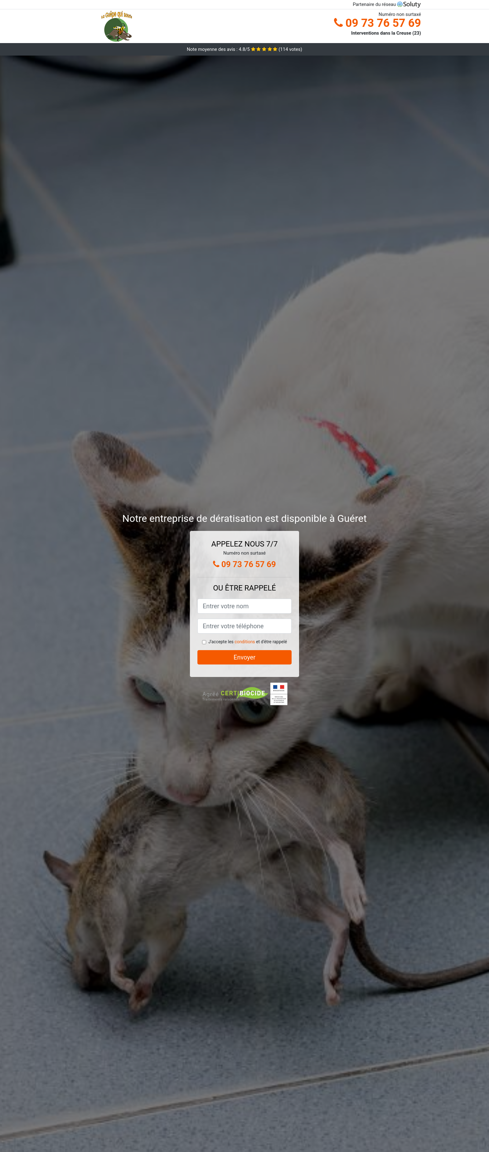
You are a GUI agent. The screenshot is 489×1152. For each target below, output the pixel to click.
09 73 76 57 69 (377, 23)
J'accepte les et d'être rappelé (247, 641)
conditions (245, 641)
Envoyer (244, 657)
